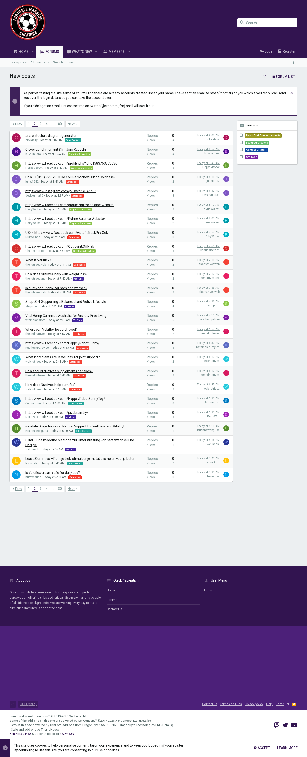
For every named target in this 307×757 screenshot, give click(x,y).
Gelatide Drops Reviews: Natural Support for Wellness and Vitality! (74, 426)
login (208, 590)
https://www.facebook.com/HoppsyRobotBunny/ (62, 343)
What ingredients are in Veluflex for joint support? (62, 357)
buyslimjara (33, 154)
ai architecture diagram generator (51, 136)
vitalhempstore (35, 320)
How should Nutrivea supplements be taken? (59, 371)
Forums (112, 599)
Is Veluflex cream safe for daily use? (52, 473)
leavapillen (32, 463)
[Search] (267, 22)
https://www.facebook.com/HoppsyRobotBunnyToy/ (65, 399)
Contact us (114, 609)
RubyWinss (32, 237)
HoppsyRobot (34, 167)
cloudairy (31, 140)
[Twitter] (285, 725)
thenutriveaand (35, 278)
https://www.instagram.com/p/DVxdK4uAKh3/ (60, 191)
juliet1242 (32, 181)
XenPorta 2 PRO (20, 734)
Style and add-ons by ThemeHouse (35, 729)
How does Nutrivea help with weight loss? (56, 274)
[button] (32, 51)
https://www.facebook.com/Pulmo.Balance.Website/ (65, 219)
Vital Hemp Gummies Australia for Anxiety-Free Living (65, 316)
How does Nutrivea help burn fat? (50, 385)
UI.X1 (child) (28, 704)
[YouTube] (294, 725)
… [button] (53, 124)
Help (269, 704)
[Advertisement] (121, 527)
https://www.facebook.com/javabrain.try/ (56, 413)
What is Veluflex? (38, 260)
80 (60, 124)
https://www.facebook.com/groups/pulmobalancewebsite (69, 205)
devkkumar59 (34, 195)
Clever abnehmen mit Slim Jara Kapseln (55, 149)
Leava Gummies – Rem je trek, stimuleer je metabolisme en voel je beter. (80, 459)
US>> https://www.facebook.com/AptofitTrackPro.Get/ (67, 232)
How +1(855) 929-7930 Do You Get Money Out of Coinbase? (70, 177)
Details (145, 720)
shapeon (31, 306)
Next (71, 124)
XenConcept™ (87, 720)
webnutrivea (33, 361)
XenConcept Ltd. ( (127, 720)
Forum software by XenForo (48, 716)
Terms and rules (231, 704)
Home (111, 590)
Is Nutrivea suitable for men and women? (56, 288)
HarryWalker (33, 209)
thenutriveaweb (35, 264)
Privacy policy (254, 704)
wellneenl (31, 449)
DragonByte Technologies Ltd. (140, 725)
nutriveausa (33, 477)
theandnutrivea (35, 334)
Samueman (33, 403)
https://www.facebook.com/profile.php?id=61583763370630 (71, 163)
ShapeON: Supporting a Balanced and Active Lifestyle (65, 302)
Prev (18, 124)
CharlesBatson (35, 250)
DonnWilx (31, 417)
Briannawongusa (36, 431)
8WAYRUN (67, 734)
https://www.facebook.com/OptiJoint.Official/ (59, 246)
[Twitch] (276, 725)
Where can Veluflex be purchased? (51, 329)
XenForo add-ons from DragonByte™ (75, 725)
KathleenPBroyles (37, 347)
